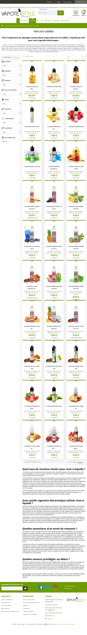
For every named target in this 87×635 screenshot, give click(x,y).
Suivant (81, 462)
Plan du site (48, 619)
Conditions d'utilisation (51, 605)
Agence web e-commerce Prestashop (64, 624)
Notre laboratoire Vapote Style (53, 613)
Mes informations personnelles (10, 611)
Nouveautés (26, 608)
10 (74, 462)
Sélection (25, 605)
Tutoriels (49, 2)
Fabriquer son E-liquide (29, 614)
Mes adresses (5, 608)
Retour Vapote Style (7, 599)
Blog (58, 2)
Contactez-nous (81, 2)
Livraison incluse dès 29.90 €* (31, 602)
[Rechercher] (51, 12)
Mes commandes (6, 605)
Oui (5, 141)
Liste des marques (28, 611)
